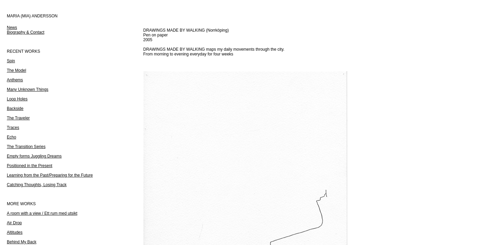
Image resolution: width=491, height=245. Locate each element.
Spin (11, 61)
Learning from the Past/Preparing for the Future (50, 175)
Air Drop (14, 222)
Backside (15, 108)
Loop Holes (17, 99)
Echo (11, 137)
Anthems (15, 80)
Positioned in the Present (29, 165)
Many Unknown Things (27, 89)
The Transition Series (26, 146)
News (12, 27)
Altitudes (15, 232)
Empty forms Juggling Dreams (34, 156)
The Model (16, 70)
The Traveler (18, 118)
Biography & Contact (25, 32)
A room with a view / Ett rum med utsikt (42, 213)
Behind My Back (21, 242)
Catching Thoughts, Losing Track (36, 184)
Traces (13, 127)
